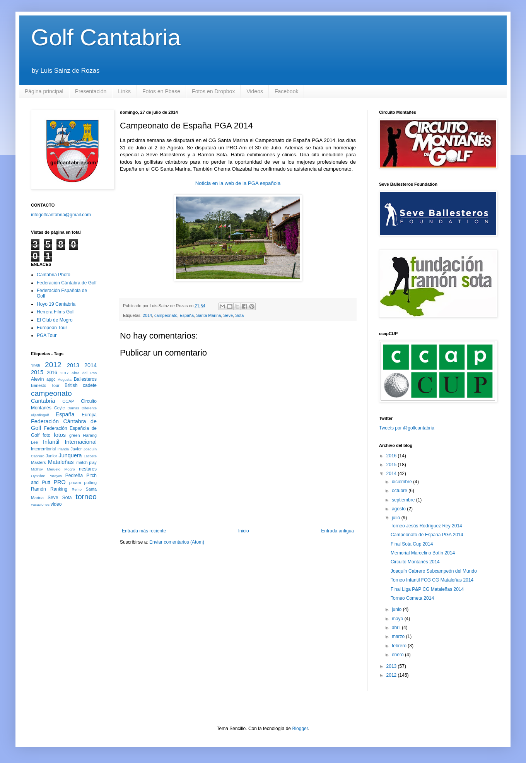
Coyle (59, 407)
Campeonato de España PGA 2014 (427, 534)
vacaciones (40, 504)
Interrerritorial (43, 449)
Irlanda (63, 449)
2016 (52, 372)
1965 (35, 365)
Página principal (44, 91)
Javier (76, 449)
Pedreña (74, 475)
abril (397, 627)
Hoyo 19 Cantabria (56, 304)
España (187, 315)
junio (397, 609)
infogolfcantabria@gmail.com (61, 214)
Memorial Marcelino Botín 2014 (423, 553)
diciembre (402, 481)
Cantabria (43, 401)
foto (46, 435)
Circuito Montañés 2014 (415, 562)
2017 (64, 373)
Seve (228, 315)
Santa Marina (208, 315)
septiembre (404, 500)
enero (398, 654)
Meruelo (53, 469)
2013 (73, 365)
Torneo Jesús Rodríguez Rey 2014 (426, 526)
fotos (60, 435)
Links (124, 91)
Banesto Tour (45, 385)
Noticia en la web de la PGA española (238, 183)
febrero (400, 645)
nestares (88, 469)
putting (90, 482)
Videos (254, 91)
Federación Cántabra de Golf (67, 283)
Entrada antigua (337, 531)
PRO (59, 482)
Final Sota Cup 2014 (412, 544)
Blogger (300, 728)
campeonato (165, 315)
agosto (399, 509)
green (74, 435)
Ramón (38, 489)
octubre (400, 490)
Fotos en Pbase (161, 91)
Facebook (286, 91)
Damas (73, 408)
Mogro (69, 469)
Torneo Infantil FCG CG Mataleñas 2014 (432, 580)
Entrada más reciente (144, 531)
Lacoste (90, 456)
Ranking (58, 489)
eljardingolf (40, 415)
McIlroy (37, 469)
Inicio (243, 531)
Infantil (51, 442)
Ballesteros (85, 379)
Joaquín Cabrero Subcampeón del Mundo (434, 571)
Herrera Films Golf (56, 312)
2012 (53, 365)
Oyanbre (38, 476)
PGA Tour (46, 335)
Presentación (91, 91)
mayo (398, 618)
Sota (239, 315)
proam (75, 482)
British (71, 385)
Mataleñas (60, 462)
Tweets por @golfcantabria (406, 428)
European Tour (52, 327)
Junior (51, 455)
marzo (399, 636)
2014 (147, 315)
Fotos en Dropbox (213, 91)
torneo (86, 497)
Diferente (89, 408)
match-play (86, 462)
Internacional (81, 442)
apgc (50, 379)
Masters (38, 462)
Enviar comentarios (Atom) (176, 542)
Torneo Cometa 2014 (412, 598)
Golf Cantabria (106, 37)
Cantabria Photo (53, 274)
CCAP (68, 401)
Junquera (70, 455)
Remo (77, 489)
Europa (89, 414)
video (56, 504)
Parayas (55, 476)
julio (396, 517)
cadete (90, 385)
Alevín (37, 379)
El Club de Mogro (55, 320)
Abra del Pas (84, 373)
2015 (37, 372)
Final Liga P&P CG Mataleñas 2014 (427, 589)
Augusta (65, 379)
